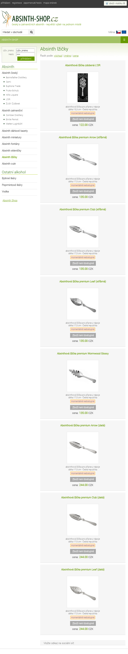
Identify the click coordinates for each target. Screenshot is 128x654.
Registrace (17, 2)
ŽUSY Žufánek (13, 103)
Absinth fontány (10, 143)
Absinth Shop (10, 39)
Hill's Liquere (12, 94)
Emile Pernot (12, 119)
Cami (8, 81)
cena (76, 55)
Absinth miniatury (11, 137)
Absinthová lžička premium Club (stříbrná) (82, 209)
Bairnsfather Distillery (16, 77)
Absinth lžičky (9, 157)
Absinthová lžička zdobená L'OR (82, 65)
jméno (67, 55)
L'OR (8, 99)
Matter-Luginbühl (14, 123)
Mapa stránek (50, 2)
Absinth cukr (9, 163)
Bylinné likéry (9, 178)
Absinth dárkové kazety (15, 130)
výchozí (58, 55)
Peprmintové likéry (12, 185)
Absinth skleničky (11, 150)
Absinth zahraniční (12, 110)
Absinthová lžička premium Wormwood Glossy (83, 353)
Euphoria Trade (13, 86)
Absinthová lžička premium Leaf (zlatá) (82, 569)
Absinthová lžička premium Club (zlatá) (82, 497)
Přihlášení (5, 2)
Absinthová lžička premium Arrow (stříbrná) (83, 137)
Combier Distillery (14, 115)
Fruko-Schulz (12, 90)
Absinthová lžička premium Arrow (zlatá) (82, 425)
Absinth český (10, 72)
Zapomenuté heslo (33, 2)
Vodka (5, 191)
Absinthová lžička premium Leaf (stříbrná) (82, 281)
